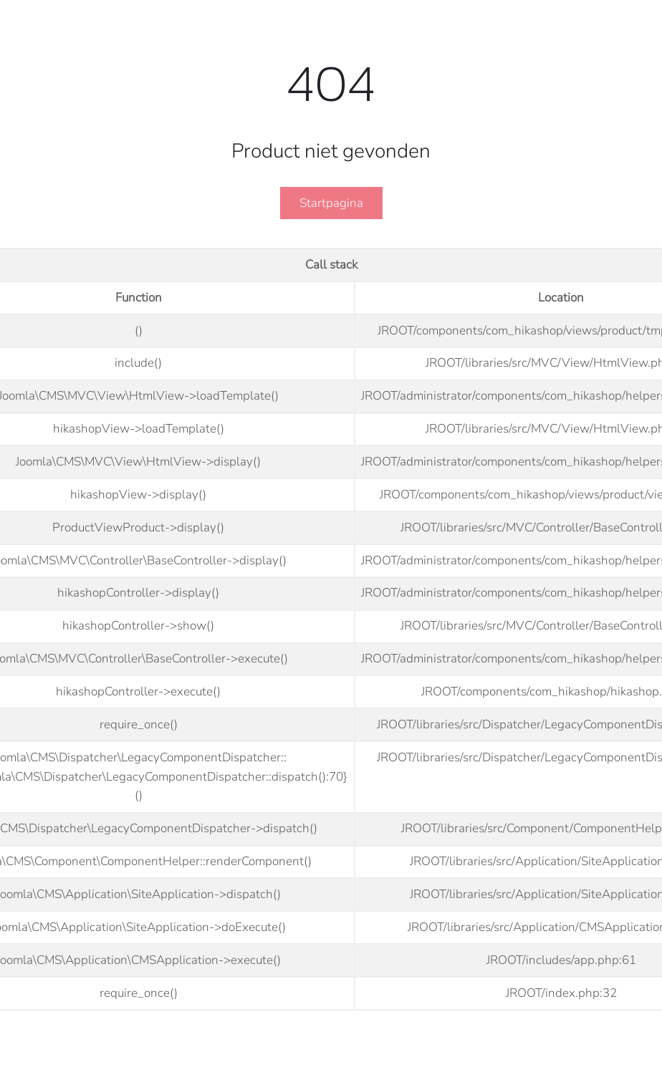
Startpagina (331, 203)
